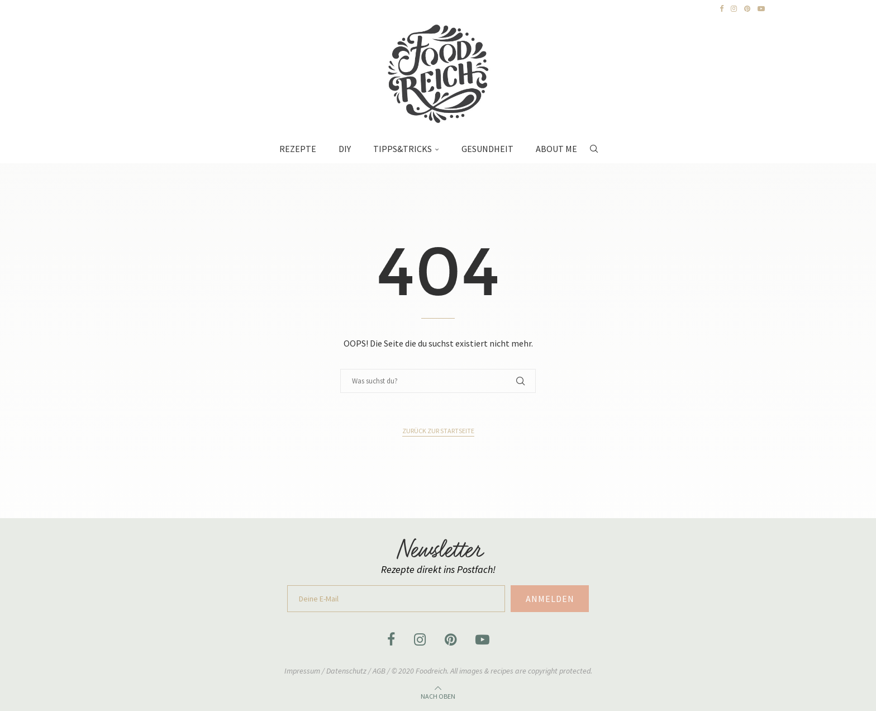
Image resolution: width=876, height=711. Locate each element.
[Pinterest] (747, 9)
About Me (556, 148)
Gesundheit (487, 148)
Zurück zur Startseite (438, 430)
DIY (345, 148)
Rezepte (297, 148)
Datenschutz (347, 671)
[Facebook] (721, 9)
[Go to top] (438, 694)
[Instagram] (734, 9)
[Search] (593, 143)
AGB (379, 671)
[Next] (131, 9)
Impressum (303, 671)
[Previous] (120, 9)
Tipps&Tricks (402, 148)
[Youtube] (761, 9)
